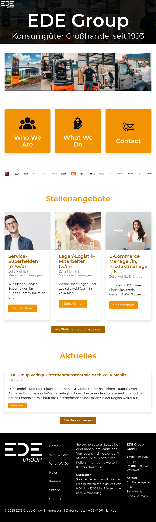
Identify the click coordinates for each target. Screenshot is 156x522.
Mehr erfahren (22, 308)
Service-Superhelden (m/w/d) (23, 261)
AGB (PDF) (96, 510)
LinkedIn (113, 510)
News (53, 472)
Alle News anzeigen (78, 420)
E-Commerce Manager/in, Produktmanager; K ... (128, 263)
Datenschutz (75, 510)
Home (54, 446)
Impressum (54, 510)
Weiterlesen (17, 405)
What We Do (59, 463)
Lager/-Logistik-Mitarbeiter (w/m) (77, 261)
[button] (151, 5)
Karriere (55, 481)
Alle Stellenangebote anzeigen (78, 329)
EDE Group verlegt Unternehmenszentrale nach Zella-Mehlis (67, 375)
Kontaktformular (89, 467)
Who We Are (58, 455)
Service (54, 490)
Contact (55, 499)
